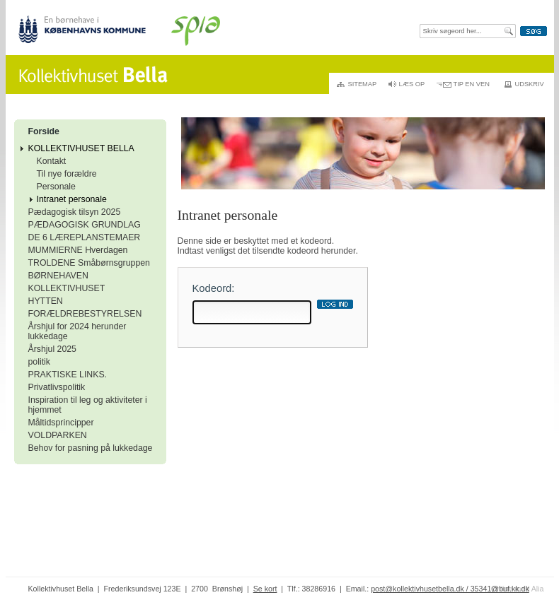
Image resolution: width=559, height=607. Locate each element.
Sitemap (362, 84)
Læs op (412, 84)
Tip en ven (472, 84)
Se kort (265, 588)
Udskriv (529, 84)
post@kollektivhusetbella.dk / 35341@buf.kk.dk (450, 588)
